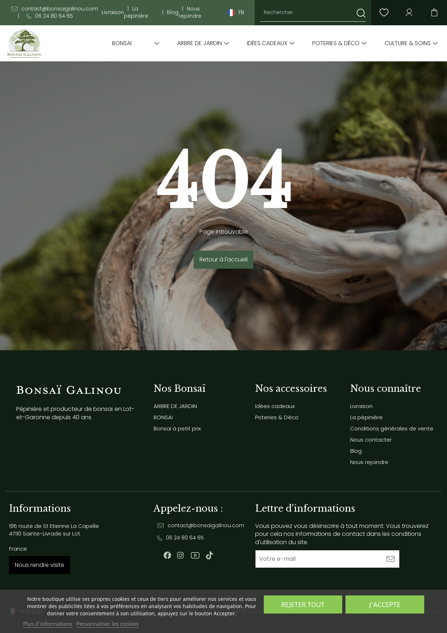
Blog (173, 12)
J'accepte (384, 604)
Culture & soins (407, 43)
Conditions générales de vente (391, 428)
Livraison (113, 12)
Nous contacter (371, 439)
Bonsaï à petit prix (177, 428)
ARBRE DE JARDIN (199, 43)
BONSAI (122, 43)
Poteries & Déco (336, 43)
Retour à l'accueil (223, 259)
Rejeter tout (302, 604)
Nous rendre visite (39, 565)
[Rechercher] (313, 13)
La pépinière (136, 12)
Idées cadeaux (267, 43)
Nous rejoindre (190, 12)
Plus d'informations (47, 623)
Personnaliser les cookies (107, 623)
